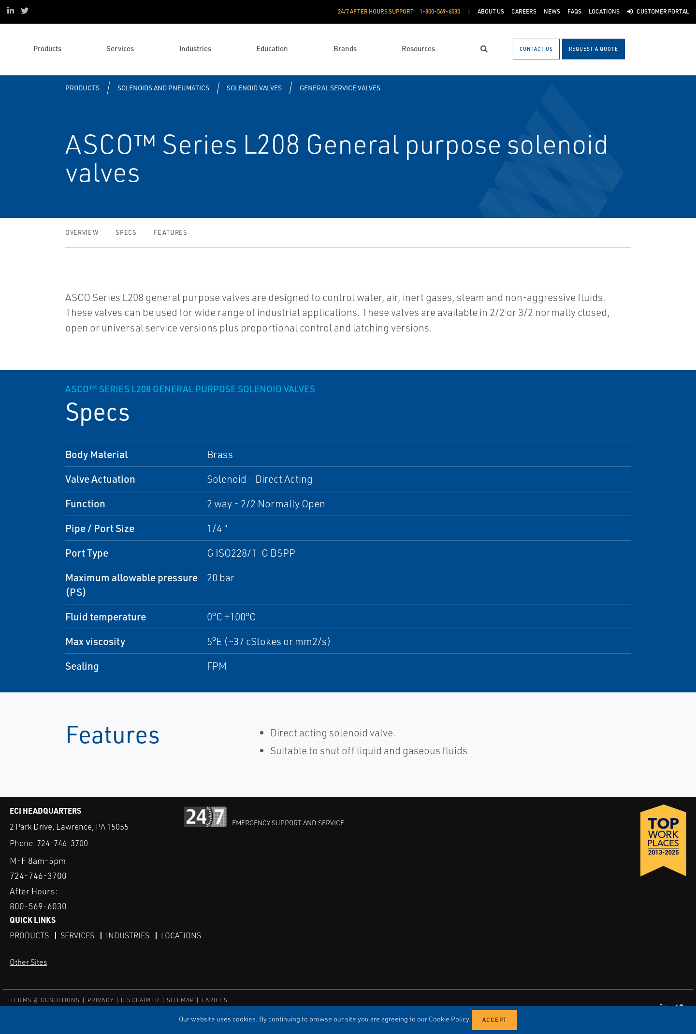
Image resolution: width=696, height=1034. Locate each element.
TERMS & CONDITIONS (45, 1000)
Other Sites (28, 962)
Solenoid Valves (254, 88)
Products (82, 88)
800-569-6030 (38, 906)
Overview (81, 232)
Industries (127, 935)
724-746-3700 (62, 843)
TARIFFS (214, 1000)
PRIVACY (100, 1000)
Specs (126, 232)
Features (170, 232)
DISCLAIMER (140, 1000)
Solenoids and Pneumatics (163, 88)
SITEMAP (180, 1000)
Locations (181, 935)
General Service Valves (340, 88)
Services (77, 935)
